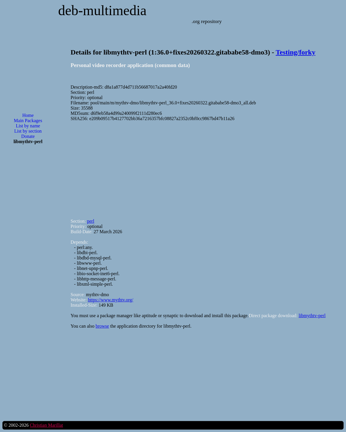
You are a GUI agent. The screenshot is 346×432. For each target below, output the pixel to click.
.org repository (207, 21)
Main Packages (28, 120)
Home (28, 115)
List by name (28, 125)
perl (90, 221)
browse (102, 326)
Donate (28, 136)
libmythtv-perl (312, 315)
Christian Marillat (46, 425)
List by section (28, 131)
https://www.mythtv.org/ (110, 299)
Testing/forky (295, 52)
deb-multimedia (102, 10)
